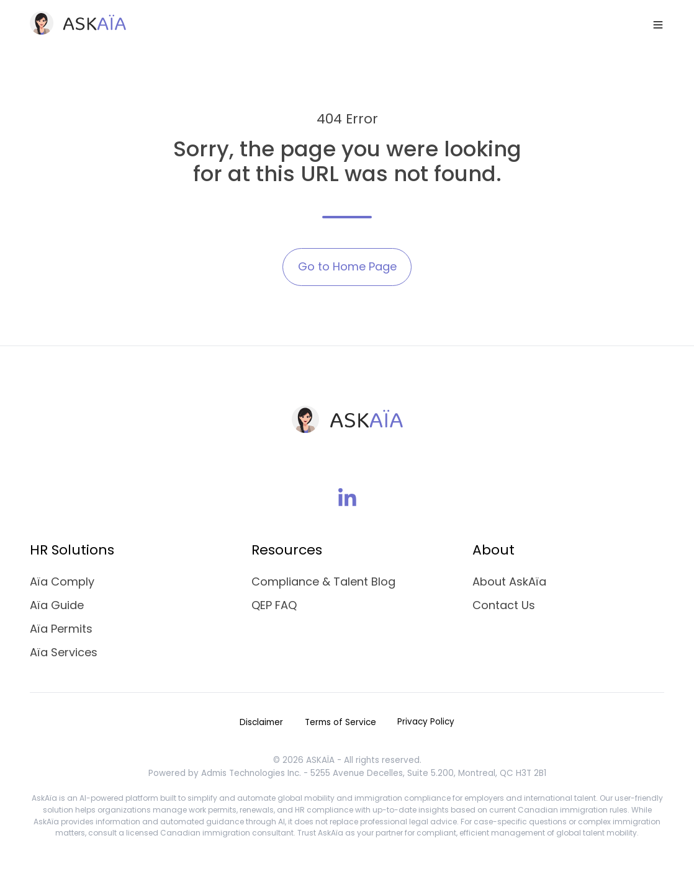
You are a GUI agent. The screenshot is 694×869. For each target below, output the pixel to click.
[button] (658, 25)
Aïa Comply (62, 581)
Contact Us (503, 605)
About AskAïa (509, 581)
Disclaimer (261, 722)
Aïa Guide (57, 605)
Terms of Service (340, 722)
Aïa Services (63, 652)
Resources (286, 549)
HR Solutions (72, 549)
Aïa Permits (61, 628)
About (493, 549)
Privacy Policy (425, 722)
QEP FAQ (274, 605)
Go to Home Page (347, 266)
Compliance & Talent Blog (323, 581)
